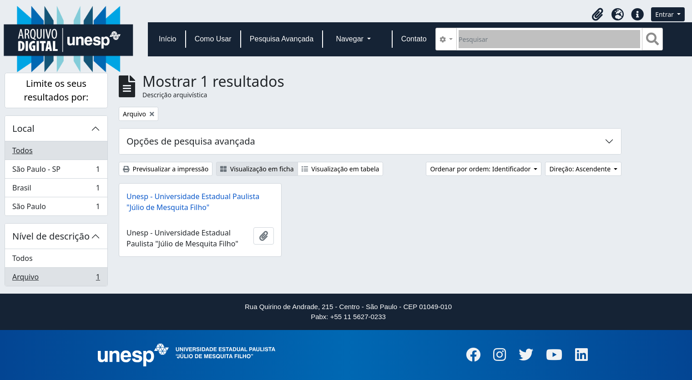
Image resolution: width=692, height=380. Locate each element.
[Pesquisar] (549, 39)
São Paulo (56, 208)
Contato (414, 39)
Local (23, 128)
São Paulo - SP (56, 171)
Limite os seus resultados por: (56, 90)
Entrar (665, 14)
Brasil (56, 189)
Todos (22, 150)
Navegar (350, 39)
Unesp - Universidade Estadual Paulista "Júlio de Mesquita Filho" (192, 201)
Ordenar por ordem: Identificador (481, 169)
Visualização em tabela (340, 169)
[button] (597, 15)
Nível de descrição (51, 236)
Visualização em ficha (257, 169)
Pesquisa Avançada (281, 39)
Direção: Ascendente (580, 169)
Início (167, 39)
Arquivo (56, 278)
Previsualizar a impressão (165, 169)
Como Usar (213, 39)
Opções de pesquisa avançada (190, 141)
